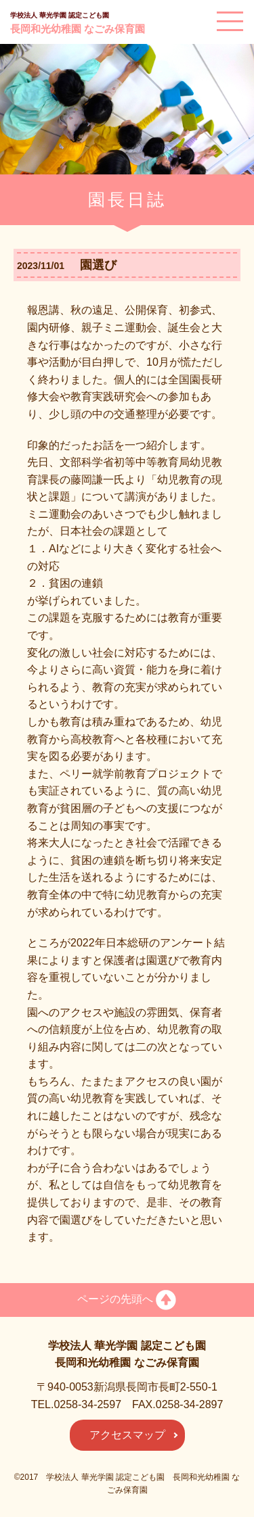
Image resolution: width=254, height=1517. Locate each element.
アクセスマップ (127, 1435)
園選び (92, 265)
